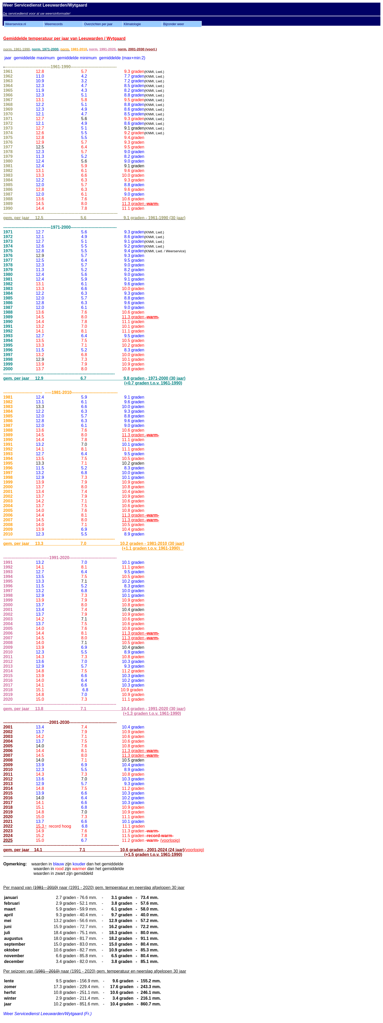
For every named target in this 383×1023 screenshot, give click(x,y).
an (53, 38)
